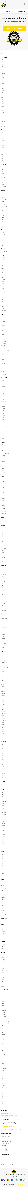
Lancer (3, 623)
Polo (2, 1005)
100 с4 (3, 121)
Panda (3, 304)
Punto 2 (3, 286)
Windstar (3, 345)
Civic (2, 389)
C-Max (3, 366)
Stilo (2, 288)
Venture (3, 167)
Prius (2, 977)
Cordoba (3, 888)
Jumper (3, 217)
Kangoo (3, 808)
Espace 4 (3, 816)
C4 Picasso (4, 206)
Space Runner (4, 641)
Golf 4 (2, 999)
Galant (3, 632)
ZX (2, 210)
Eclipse (3, 647)
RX (2, 522)
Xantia (2, 192)
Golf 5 (2, 1043)
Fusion (3, 363)
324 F (2, 550)
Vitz (2, 981)
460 (2, 1096)
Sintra (2, 706)
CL (2, 601)
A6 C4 (2, 101)
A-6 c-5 (3, 126)
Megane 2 (3, 830)
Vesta (2, 490)
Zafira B (3, 729)
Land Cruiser (4, 970)
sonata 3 (3, 424)
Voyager (3, 180)
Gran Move (4, 251)
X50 (2, 132)
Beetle (3, 1048)
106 (2, 744)
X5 (2, 156)
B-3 (2, 1052)
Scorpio (3, 330)
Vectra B (3, 713)
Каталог (6, 11)
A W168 (3, 576)
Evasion (3, 195)
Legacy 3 (3, 938)
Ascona (3, 686)
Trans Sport (4, 786)
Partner (3, 768)
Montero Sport (5, 627)
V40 (2, 1092)
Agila (2, 727)
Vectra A (3, 711)
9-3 (2, 876)
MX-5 (2, 559)
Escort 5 (3, 361)
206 (2, 746)
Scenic (3, 805)
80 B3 (2, 86)
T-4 (2, 1059)
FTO (2, 636)
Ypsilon (3, 505)
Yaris (2, 972)
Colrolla (3, 975)
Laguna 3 (3, 841)
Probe (2, 334)
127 (2, 299)
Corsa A (3, 698)
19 (2, 792)
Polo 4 (3, 1034)
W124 (2, 608)
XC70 (2, 1085)
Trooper (3, 432)
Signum (3, 731)
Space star (4, 620)
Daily (2, 438)
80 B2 (2, 83)
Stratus (3, 260)
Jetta (2, 1025)
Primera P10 (4, 660)
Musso (3, 920)
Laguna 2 (3, 801)
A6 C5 (2, 104)
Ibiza (2, 890)
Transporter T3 (5, 1037)
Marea (3, 279)
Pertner (3, 773)
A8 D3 (2, 108)
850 (2, 1078)
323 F (2, 541)
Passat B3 (3, 1012)
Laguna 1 (3, 799)
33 (2, 66)
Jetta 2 (3, 1050)
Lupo (2, 1066)
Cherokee (3, 455)
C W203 (3, 603)
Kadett (3, 704)
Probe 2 (3, 337)
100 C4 (3, 95)
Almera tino (4, 656)
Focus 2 (3, 357)
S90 (2, 1099)
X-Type (3, 447)
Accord (3, 386)
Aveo (2, 171)
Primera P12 (4, 665)
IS (1, 519)
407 (2, 777)
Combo (3, 695)
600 (2, 863)
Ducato (3, 277)
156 (2, 62)
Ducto (2, 306)
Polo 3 (3, 1008)
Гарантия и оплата (6, 1136)
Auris (2, 986)
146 (2, 59)
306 (2, 751)
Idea (2, 295)
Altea (2, 899)
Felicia (2, 908)
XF (2, 444)
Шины (2, 1107)
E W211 (3, 585)
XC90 (2, 1101)
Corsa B (3, 700)
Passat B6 (3, 1019)
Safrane (3, 823)
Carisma (3, 625)
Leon (2, 895)
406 (2, 757)
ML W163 (3, 570)
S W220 (3, 594)
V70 (2, 1081)
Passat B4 (3, 1014)
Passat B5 (3, 1017)
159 (2, 75)
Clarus (2, 468)
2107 (2, 488)
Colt (2, 616)
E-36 (2, 152)
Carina (3, 957)
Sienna (3, 984)
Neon (2, 182)
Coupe (3, 413)
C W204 (3, 590)
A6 (2, 124)
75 (2, 856)
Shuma (3, 470)
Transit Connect (5, 350)
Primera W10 (4, 667)
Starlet (3, 968)
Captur (3, 837)
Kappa (3, 498)
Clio (2, 794)
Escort (3, 316)
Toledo (3, 892)
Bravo (2, 270)
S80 (2, 1087)
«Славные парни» (20, 1184)
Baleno (3, 944)
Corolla (3, 961)
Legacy (3, 931)
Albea (2, 268)
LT (2, 1030)
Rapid (2, 828)
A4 (2, 119)
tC (2, 882)
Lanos (2, 237)
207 (2, 748)
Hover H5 (3, 380)
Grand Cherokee (5, 453)
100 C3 (3, 92)
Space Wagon (4, 618)
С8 (2, 226)
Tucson (3, 410)
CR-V (2, 393)
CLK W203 (3, 610)
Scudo (2, 290)
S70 (2, 1090)
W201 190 (3, 574)
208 (2, 605)
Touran (3, 1046)
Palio (2, 281)
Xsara (2, 201)
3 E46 (2, 143)
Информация (22, 11)
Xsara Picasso (4, 199)
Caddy (2, 1003)
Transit (3, 325)
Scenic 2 (3, 839)
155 (2, 68)
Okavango (3, 374)
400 (2, 245)
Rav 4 (2, 963)
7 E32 (2, 147)
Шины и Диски (5, 1143)
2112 (2, 485)
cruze (2, 169)
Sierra (2, 348)
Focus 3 (3, 359)
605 (2, 759)
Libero (3, 929)
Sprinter (3, 567)
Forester (3, 936)
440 (2, 1083)
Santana (3, 1032)
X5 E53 (3, 149)
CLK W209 (3, 599)
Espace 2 (3, 812)
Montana (3, 784)
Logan (3, 843)
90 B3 (2, 90)
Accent (3, 408)
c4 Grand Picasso (5, 224)
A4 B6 (2, 112)
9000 (2, 873)
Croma (3, 297)
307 (2, 753)
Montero (3, 643)
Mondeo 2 (3, 341)
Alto (2, 946)
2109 (2, 481)
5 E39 (2, 145)
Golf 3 (2, 996)
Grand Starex (4, 426)
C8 (2, 219)
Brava (2, 272)
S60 (2, 1094)
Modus (3, 834)
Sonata (3, 406)
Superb (3, 912)
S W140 (3, 572)
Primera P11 (4, 662)
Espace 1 (3, 810)
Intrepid (3, 262)
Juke (2, 680)
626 (2, 532)
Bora (2, 992)
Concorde (3, 186)
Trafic (2, 832)
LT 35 (2, 1039)
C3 (2, 221)
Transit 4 (3, 368)
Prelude (3, 391)
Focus (2, 352)
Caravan (3, 257)
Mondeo (3, 339)
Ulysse (3, 301)
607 (2, 762)
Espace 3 (3, 814)
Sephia (3, 461)
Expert (3, 771)
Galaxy (3, 321)
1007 (2, 775)
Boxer (2, 766)
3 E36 (2, 140)
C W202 (3, 588)
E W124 (3, 579)
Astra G (3, 691)
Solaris (3, 419)
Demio (3, 557)
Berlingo (3, 204)
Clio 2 (2, 796)
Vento (2, 1001)
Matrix (3, 415)
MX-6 (2, 535)
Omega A (3, 718)
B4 (2, 117)
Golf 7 (2, 1063)
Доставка (3, 1139)
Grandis (3, 638)
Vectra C (3, 715)
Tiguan (3, 1070)
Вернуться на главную (14, 28)
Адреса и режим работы (6, 1)
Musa (2, 503)
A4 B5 (2, 99)
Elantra (3, 421)
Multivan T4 (4, 1068)
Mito (2, 77)
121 (2, 537)
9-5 (2, 871)
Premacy (3, 548)
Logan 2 (3, 848)
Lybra (2, 500)
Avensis (3, 955)
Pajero (3, 629)
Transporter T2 (5, 1021)
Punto (2, 284)
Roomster (3, 914)
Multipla (3, 292)
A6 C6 (2, 106)
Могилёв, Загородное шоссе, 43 (7, 1158)
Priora (2, 492)
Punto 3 (3, 308)
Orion (2, 328)
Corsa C (3, 702)
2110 (2, 483)
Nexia (2, 239)
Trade (2, 671)
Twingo (3, 819)
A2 (2, 115)
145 (2, 64)
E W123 (3, 581)
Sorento (3, 472)
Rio (2, 466)
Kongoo (3, 845)
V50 (2, 1103)
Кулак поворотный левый (7, 1057)
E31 (2, 158)
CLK (2, 596)
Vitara (2, 948)
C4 (2, 213)
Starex (3, 399)
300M (2, 184)
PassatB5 (3, 1054)
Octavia (3, 910)
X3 (2, 154)
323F (2, 552)
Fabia (2, 905)
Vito (2, 592)
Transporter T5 (5, 1041)
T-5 (2, 1061)
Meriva (3, 733)
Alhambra (3, 897)
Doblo (2, 275)
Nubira (3, 234)
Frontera (3, 735)
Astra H (3, 693)
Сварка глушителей (6, 1141)
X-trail (2, 678)
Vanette (3, 676)
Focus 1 (3, 354)
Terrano (3, 674)
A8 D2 (2, 110)
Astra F (3, 689)
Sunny (2, 669)
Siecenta (3, 310)
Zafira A (3, 724)
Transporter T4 (5, 1023)
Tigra (2, 709)
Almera (3, 653)
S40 (2, 1076)
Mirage (3, 634)
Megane (3, 803)
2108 (2, 479)
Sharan (3, 1028)
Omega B (3, 720)
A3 (2, 97)
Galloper (3, 401)
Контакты (24, 1)
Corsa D (3, 738)
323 (2, 539)
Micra (2, 658)
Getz (2, 417)
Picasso (3, 197)
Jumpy (2, 215)
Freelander (4, 511)
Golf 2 (2, 994)
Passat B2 (3, 1010)
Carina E (3, 959)
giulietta (3, 73)
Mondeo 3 (3, 343)
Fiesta (2, 319)
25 (2, 854)
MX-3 (2, 546)
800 (2, 865)
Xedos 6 (3, 543)
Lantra (3, 404)
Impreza (3, 927)
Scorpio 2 (3, 332)
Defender (3, 513)
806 (2, 764)
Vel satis (3, 825)
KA (2, 323)
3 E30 (2, 138)
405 (2, 755)
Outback (3, 933)
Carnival (3, 464)
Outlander (3, 645)
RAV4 (2, 979)
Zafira (2, 722)
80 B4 (2, 88)
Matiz (2, 232)
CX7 (2, 561)
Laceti (2, 173)
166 (2, 71)
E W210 (3, 583)
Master (3, 821)
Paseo (3, 966)
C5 (2, 208)
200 (2, 858)
